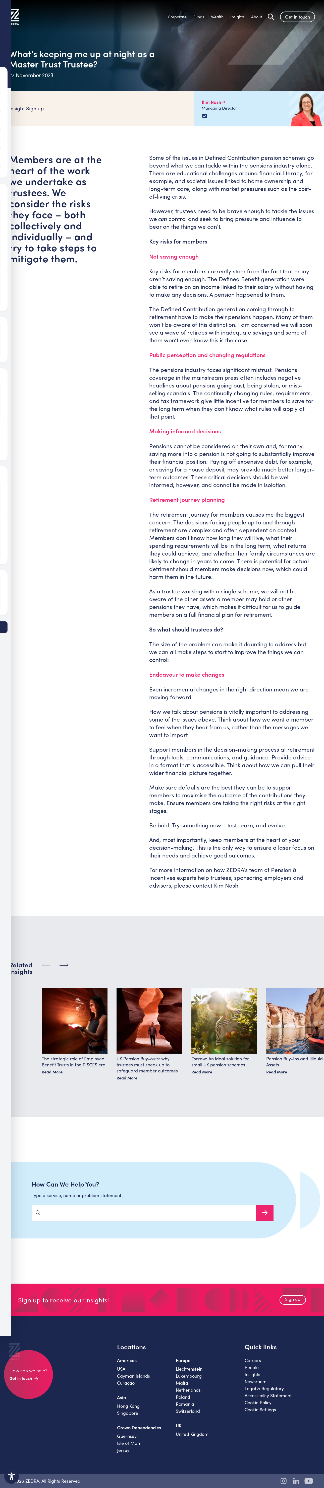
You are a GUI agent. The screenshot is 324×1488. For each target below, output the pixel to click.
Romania (185, 1408)
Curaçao (126, 1387)
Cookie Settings (260, 1414)
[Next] (64, 970)
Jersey (123, 1455)
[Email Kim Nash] (204, 116)
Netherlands (188, 1394)
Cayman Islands (133, 1380)
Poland (183, 1401)
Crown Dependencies (139, 1432)
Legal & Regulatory (264, 1393)
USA (121, 1373)
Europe (183, 1365)
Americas (127, 1365)
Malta (182, 1387)
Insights (252, 1379)
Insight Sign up (26, 108)
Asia (121, 1402)
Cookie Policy (258, 1407)
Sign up (292, 1304)
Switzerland (188, 1416)
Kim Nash (226, 885)
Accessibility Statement (268, 1400)
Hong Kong (128, 1410)
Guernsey (127, 1441)
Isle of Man (128, 1448)
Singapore (127, 1418)
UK (179, 1430)
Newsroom (255, 1386)
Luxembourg (189, 1380)
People (252, 1372)
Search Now (265, 1217)
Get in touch (297, 17)
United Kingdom (192, 1439)
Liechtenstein (189, 1373)
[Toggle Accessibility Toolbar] (11, 1476)
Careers (253, 1365)
